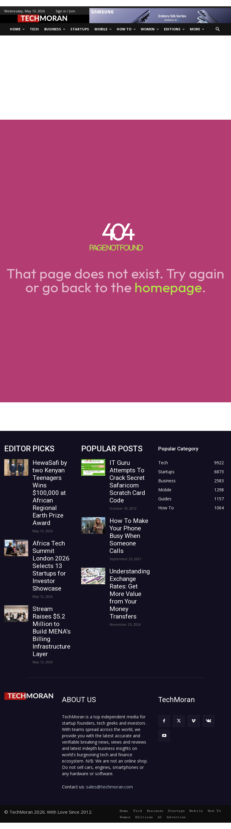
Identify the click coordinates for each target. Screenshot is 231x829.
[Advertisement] (115, 77)
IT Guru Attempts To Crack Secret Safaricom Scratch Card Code (127, 481)
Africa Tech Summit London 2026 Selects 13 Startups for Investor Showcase (50, 566)
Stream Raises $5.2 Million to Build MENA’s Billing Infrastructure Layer (51, 631)
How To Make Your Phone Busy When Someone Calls (128, 535)
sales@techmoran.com (109, 787)
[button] (218, 29)
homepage (168, 287)
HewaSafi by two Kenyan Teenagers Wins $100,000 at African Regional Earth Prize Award (49, 493)
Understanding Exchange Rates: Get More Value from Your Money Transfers (129, 594)
